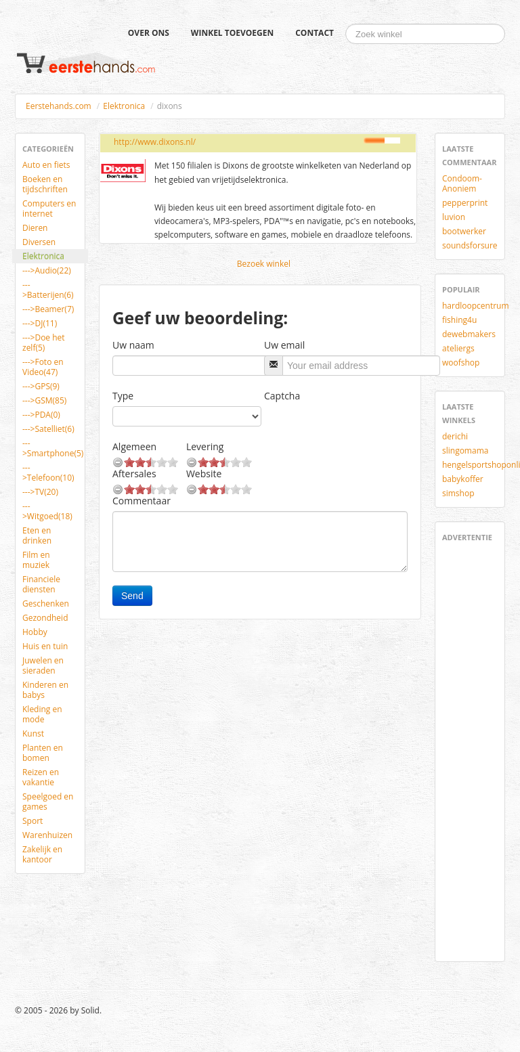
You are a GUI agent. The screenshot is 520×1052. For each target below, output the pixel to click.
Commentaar (141, 500)
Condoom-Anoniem (462, 183)
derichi (455, 436)
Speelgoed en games (47, 801)
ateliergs (458, 348)
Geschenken (45, 603)
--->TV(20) (40, 492)
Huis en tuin (45, 646)
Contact (314, 33)
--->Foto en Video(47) (43, 367)
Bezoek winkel (263, 263)
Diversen (39, 242)
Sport (32, 821)
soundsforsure (470, 245)
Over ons (148, 33)
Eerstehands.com (58, 106)
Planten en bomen (42, 753)
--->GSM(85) (44, 400)
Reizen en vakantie (40, 777)
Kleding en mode (42, 714)
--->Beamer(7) (48, 309)
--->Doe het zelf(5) (43, 342)
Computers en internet (49, 208)
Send (132, 595)
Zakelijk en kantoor (42, 854)
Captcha (282, 395)
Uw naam (133, 344)
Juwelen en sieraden (43, 665)
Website (203, 473)
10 (172, 462)
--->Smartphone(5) (52, 448)
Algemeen (134, 446)
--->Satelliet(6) (48, 429)
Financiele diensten (41, 584)
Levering (204, 446)
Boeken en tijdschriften (45, 184)
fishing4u (459, 320)
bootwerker (464, 231)
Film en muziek (36, 560)
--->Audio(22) (46, 270)
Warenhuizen (47, 835)
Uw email (284, 344)
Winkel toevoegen (232, 33)
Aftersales (134, 473)
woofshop (460, 362)
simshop (458, 493)
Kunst (33, 733)
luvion (453, 217)
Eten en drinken (36, 535)
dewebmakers (469, 334)
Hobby (34, 632)
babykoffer (462, 479)
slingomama (465, 450)
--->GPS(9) (41, 386)
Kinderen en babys (45, 690)
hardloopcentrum (475, 305)
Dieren (34, 228)
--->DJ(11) (39, 323)
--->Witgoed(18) (47, 511)
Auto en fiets (46, 165)
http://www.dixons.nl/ (155, 142)
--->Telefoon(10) (48, 472)
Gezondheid (45, 617)
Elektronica (124, 106)
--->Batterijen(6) (48, 290)
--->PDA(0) (41, 414)
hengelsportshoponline (475, 464)
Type (122, 395)
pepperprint (465, 203)
